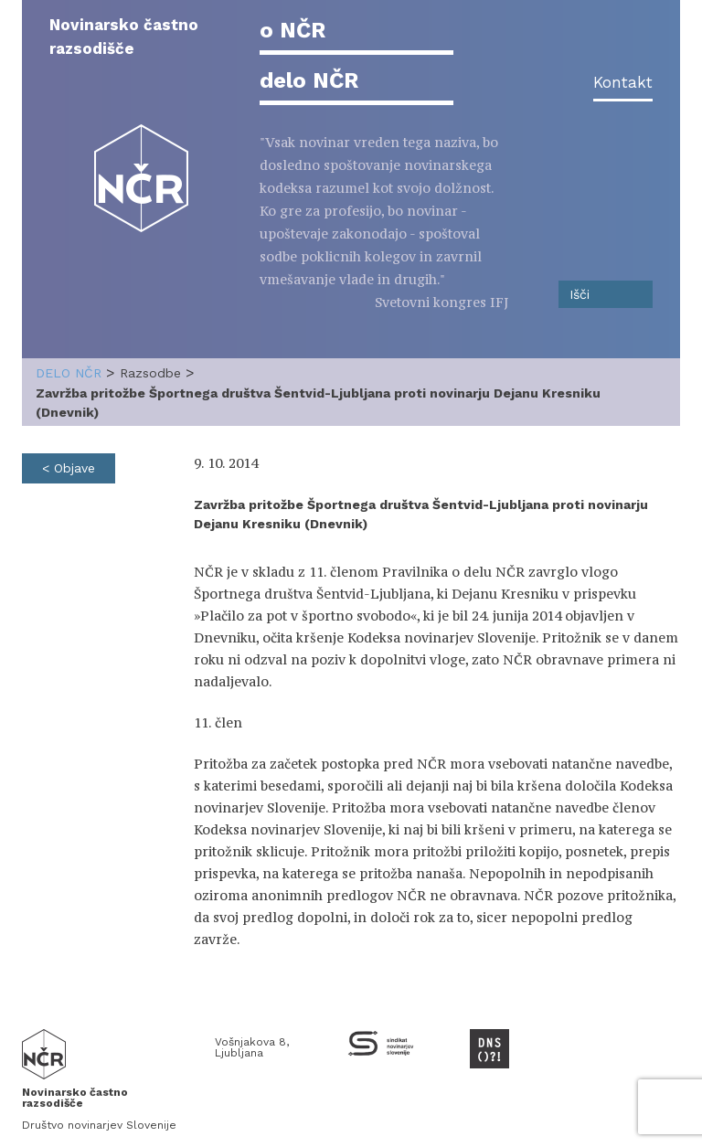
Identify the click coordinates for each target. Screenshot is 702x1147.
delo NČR (309, 80)
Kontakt (623, 82)
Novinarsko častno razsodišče (123, 37)
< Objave (68, 468)
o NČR (292, 30)
